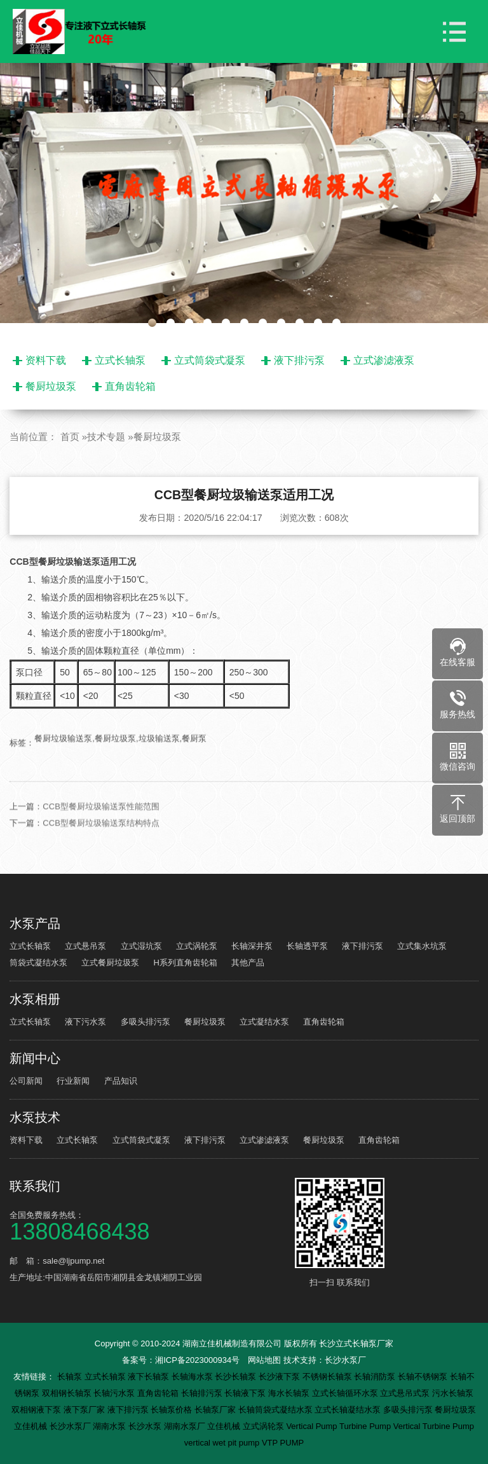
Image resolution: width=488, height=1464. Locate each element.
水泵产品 (35, 923)
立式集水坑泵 (422, 946)
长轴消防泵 (376, 1376)
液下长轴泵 (150, 1376)
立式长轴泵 (120, 360)
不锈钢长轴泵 (328, 1376)
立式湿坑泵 (141, 946)
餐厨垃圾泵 (50, 386)
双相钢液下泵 (37, 1409)
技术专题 (106, 436)
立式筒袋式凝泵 (209, 360)
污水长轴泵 (452, 1393)
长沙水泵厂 (345, 1360)
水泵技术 (35, 1117)
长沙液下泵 (280, 1376)
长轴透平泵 (307, 946)
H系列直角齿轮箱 (185, 962)
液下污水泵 (85, 1021)
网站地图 (264, 1360)
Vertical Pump (312, 1426)
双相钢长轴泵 (68, 1393)
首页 (69, 436)
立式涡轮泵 (196, 946)
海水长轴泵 (290, 1393)
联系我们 (35, 1186)
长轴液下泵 (246, 1393)
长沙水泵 (146, 1426)
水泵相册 (35, 999)
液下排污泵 (299, 360)
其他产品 (247, 962)
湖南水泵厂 (186, 1426)
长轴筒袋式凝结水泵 (276, 1409)
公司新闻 (26, 1081)
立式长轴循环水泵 (346, 1393)
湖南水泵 (110, 1426)
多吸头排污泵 (145, 1021)
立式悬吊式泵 (406, 1393)
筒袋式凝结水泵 (38, 962)
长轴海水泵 (193, 1376)
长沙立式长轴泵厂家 (356, 1343)
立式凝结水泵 (264, 1021)
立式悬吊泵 (85, 946)
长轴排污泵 (203, 1393)
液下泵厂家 (85, 1409)
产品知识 (120, 1081)
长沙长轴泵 (237, 1376)
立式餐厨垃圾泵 (110, 962)
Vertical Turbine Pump (433, 1426)
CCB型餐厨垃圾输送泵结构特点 (101, 841)
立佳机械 (32, 1426)
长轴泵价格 (172, 1409)
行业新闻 (73, 1081)
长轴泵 (71, 1376)
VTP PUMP (283, 1442)
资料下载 (45, 360)
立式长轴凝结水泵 (349, 1409)
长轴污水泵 (115, 1393)
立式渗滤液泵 (383, 360)
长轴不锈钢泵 (424, 1376)
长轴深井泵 (252, 946)
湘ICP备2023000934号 (197, 1360)
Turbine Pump (366, 1426)
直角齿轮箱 (130, 386)
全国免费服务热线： (150, 1225)
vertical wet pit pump (223, 1442)
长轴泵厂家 (216, 1409)
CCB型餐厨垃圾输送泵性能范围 (101, 825)
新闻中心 (35, 1058)
